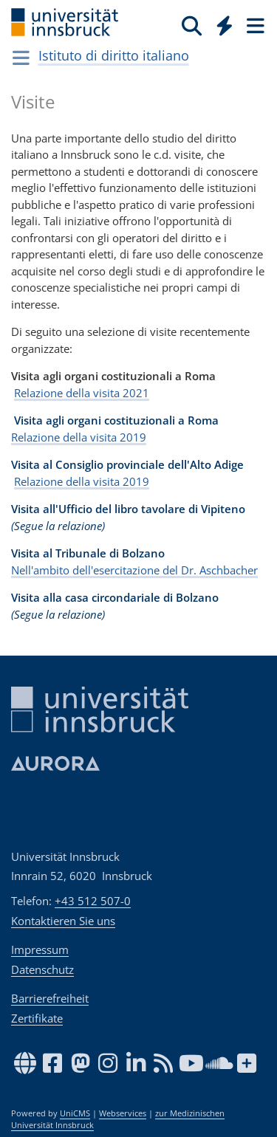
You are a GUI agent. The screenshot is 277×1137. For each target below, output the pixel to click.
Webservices (122, 1113)
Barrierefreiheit (50, 998)
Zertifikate (37, 1018)
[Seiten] (254, 25)
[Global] (220, 23)
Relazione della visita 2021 (81, 392)
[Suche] (191, 25)
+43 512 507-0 (93, 900)
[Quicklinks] (225, 25)
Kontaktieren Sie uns (63, 920)
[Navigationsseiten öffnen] (21, 57)
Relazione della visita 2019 (78, 437)
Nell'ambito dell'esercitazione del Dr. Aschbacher (134, 570)
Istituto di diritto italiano (113, 55)
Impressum (40, 949)
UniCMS (75, 1113)
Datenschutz (42, 969)
